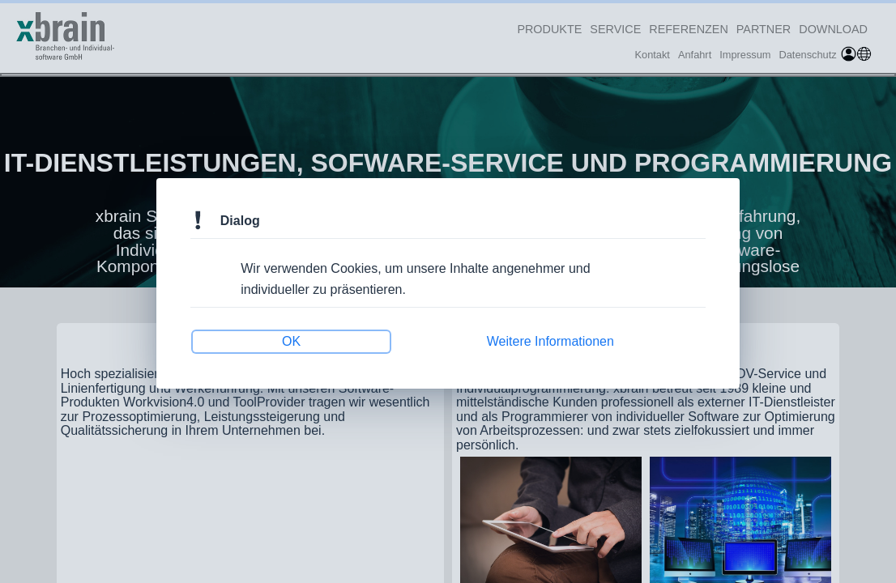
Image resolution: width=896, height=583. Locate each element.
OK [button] (299, 338)
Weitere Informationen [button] (544, 338)
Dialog (250, 223)
